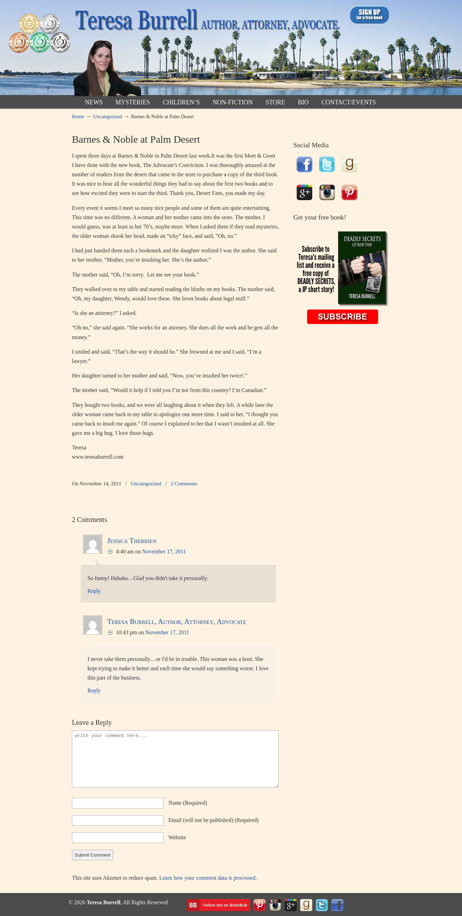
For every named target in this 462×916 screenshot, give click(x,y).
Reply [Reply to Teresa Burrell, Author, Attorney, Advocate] (94, 690)
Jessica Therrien (131, 540)
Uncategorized (107, 116)
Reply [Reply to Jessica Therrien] (94, 591)
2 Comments (183, 483)
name (187, 803)
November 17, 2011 (164, 551)
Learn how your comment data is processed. (208, 878)
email (213, 820)
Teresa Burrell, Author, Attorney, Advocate (176, 621)
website (177, 837)
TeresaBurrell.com (206, 49)
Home (78, 116)
